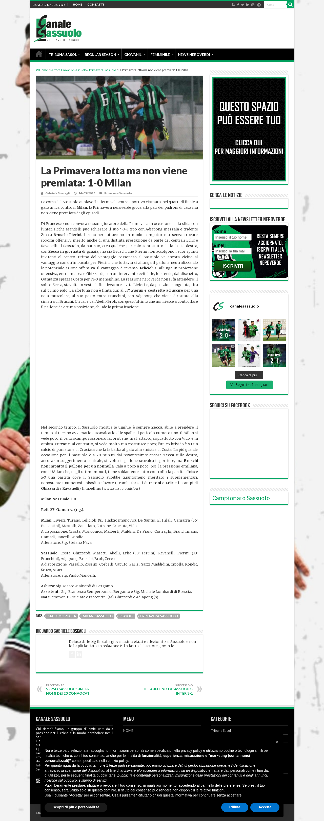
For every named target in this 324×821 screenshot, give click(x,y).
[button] (277, 742)
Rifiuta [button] (234, 807)
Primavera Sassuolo (102, 70)
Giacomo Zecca (62, 616)
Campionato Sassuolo (241, 498)
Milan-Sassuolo (98, 616)
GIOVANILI (133, 54)
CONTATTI (95, 4)
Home (42, 70)
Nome (220, 231)
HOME (77, 4)
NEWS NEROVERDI (194, 54)
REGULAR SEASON (100, 54)
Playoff (126, 616)
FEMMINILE (160, 54)
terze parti (117, 765)
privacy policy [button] (191, 750)
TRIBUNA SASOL (63, 54)
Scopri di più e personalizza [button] (76, 807)
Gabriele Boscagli (57, 193)
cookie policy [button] (118, 761)
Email (220, 245)
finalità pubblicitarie (100, 775)
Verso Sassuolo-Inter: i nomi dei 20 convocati (72, 689)
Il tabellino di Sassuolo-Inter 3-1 (167, 689)
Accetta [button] (264, 807)
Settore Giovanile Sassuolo (68, 70)
